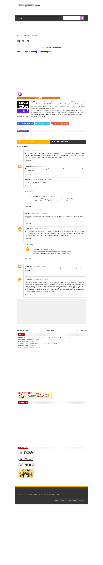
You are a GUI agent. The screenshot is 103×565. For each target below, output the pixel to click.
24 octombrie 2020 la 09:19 (40, 279)
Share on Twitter (42, 123)
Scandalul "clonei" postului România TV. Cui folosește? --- (37, 343)
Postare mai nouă (22, 330)
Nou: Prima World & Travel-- (29, 339)
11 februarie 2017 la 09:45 (39, 213)
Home (18, 35)
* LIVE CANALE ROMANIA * (51, 47)
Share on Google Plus (59, 123)
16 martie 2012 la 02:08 (39, 166)
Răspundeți (28, 160)
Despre (62, 500)
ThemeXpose (55, 494)
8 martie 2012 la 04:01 (37, 151)
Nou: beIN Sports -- (26, 345)
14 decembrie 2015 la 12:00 (46, 196)
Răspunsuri (30, 191)
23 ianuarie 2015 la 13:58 (44, 180)
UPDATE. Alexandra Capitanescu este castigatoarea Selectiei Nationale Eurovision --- (46, 338)
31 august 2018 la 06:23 (39, 266)
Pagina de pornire (51, 330)
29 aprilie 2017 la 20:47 (39, 229)
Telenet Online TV (33, 494)
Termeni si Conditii (72, 500)
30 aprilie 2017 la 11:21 (47, 249)
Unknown (28, 166)
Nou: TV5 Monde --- (27, 341)
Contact (81, 500)
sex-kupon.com (30, 180)
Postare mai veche (80, 330)
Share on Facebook (25, 123)
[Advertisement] (55, 27)
